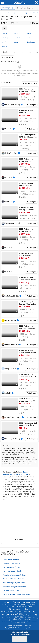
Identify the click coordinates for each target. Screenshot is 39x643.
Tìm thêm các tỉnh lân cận (8, 61)
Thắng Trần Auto (11, 153)
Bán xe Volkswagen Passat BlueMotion (16, 594)
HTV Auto (8, 177)
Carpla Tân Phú (10, 320)
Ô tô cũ (3, 13)
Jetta (16, 42)
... (14, 46)
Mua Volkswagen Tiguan (11, 559)
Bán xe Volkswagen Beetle (12, 571)
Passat (4, 46)
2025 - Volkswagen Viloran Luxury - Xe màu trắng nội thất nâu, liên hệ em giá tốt (28, 280)
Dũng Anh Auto (10, 369)
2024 (29, 52)
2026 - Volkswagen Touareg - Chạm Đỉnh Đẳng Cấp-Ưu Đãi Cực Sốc (27, 210)
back (4, 28)
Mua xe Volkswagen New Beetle (14, 587)
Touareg (5, 38)
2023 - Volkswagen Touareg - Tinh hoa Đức (27, 303)
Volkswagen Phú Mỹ (12, 105)
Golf (3, 42)
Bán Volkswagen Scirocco (12, 590)
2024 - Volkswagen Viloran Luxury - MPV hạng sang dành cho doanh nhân (27, 402)
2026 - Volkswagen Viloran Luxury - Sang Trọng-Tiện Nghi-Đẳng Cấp (27, 92)
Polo (15, 33)
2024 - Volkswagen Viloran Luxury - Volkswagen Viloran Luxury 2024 (26, 232)
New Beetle (31, 42)
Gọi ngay (32, 105)
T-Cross (17, 38)
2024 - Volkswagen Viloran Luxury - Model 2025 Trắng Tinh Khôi (27, 377)
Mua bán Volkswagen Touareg (13, 579)
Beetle (29, 38)
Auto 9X (8, 393)
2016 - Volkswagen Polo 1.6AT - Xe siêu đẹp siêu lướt (27, 137)
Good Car (8, 129)
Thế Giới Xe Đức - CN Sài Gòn (13, 417)
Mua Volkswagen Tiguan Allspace (14, 583)
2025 (21, 52)
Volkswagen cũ (13, 13)
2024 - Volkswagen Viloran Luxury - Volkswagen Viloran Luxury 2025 (26, 162)
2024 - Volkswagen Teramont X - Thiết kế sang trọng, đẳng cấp (27, 328)
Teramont (30, 33)
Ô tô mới (14, 23)
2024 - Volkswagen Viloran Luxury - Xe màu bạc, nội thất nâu (28, 352)
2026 (13, 52)
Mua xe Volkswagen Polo (11, 563)
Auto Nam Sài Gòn (12, 296)
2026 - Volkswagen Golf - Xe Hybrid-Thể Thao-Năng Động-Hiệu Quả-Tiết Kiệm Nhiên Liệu (28, 426)
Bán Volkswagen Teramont (12, 567)
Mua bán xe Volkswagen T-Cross (14, 575)
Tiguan (4, 33)
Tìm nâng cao (8, 8)
